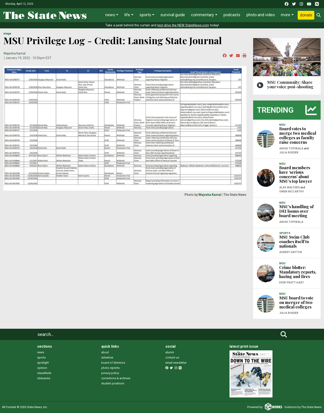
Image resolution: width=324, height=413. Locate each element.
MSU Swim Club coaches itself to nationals (294, 241)
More (285, 14)
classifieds (44, 373)
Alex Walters (289, 187)
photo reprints (110, 368)
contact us (172, 357)
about (105, 352)
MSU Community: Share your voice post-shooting (290, 84)
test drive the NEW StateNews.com (183, 25)
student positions (112, 383)
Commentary (202, 14)
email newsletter (176, 362)
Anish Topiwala (291, 148)
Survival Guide (172, 14)
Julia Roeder (288, 152)
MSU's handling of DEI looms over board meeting (296, 211)
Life (127, 14)
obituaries (43, 378)
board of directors (113, 362)
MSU (282, 124)
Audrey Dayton (290, 252)
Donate (306, 15)
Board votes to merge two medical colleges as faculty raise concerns (297, 135)
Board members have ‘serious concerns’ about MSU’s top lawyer (295, 174)
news (40, 352)
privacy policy (110, 373)
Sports (145, 14)
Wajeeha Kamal (14, 53)
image (7, 33)
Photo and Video (260, 14)
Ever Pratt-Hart (291, 282)
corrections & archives (115, 378)
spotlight (43, 362)
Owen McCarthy (291, 191)
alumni (169, 352)
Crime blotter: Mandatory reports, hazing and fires (297, 272)
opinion (42, 368)
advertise (107, 357)
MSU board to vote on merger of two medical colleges (296, 302)
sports (41, 357)
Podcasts (231, 14)
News (110, 14)
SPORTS (284, 233)
